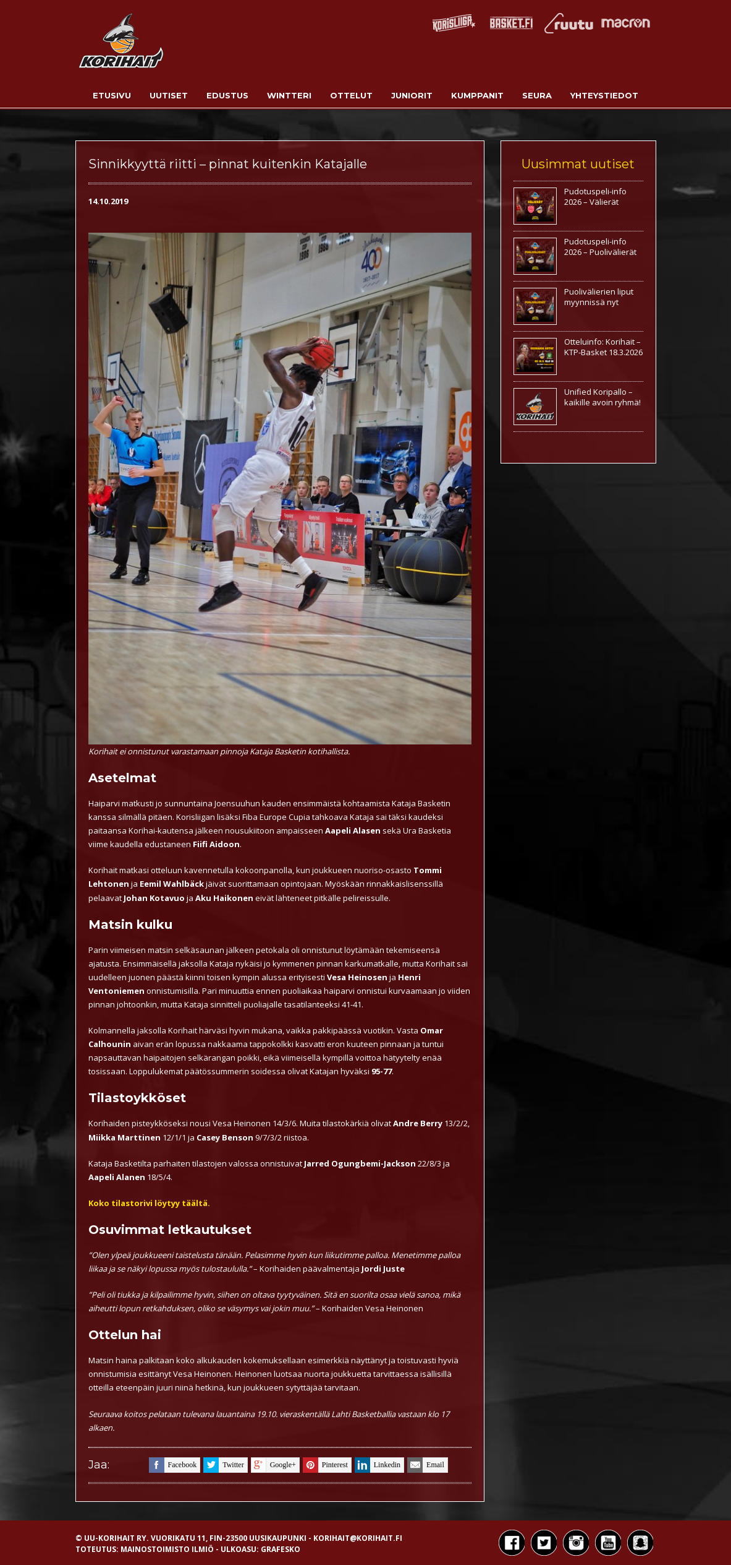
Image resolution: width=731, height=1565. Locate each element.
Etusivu (112, 95)
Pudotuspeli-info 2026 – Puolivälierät (600, 246)
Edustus (227, 95)
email (425, 1465)
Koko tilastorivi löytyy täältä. (149, 1203)
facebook (173, 1465)
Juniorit (412, 95)
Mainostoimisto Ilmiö (167, 1549)
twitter (223, 1465)
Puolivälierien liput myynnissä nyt (598, 297)
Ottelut (351, 95)
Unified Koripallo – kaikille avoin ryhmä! (602, 397)
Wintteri (289, 95)
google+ (273, 1465)
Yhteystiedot (604, 95)
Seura (537, 95)
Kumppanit (477, 95)
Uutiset (169, 95)
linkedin (377, 1465)
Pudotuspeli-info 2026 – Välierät (595, 196)
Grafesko (280, 1549)
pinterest (325, 1465)
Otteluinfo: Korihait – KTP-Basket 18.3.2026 (603, 347)
